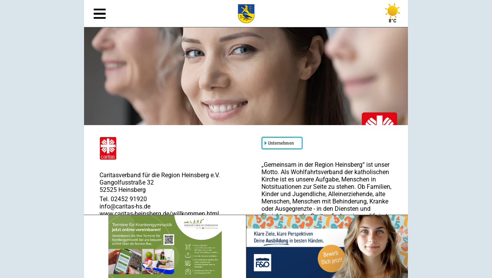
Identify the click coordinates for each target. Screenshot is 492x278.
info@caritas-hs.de (124, 206)
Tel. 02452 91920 (123, 199)
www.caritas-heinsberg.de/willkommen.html (159, 213)
